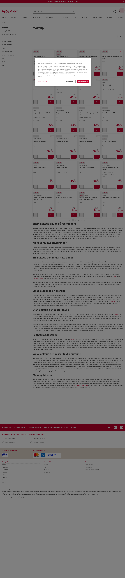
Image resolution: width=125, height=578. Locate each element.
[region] (63, 72)
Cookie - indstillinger (43, 81)
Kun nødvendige (69, 81)
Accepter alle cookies (83, 81)
